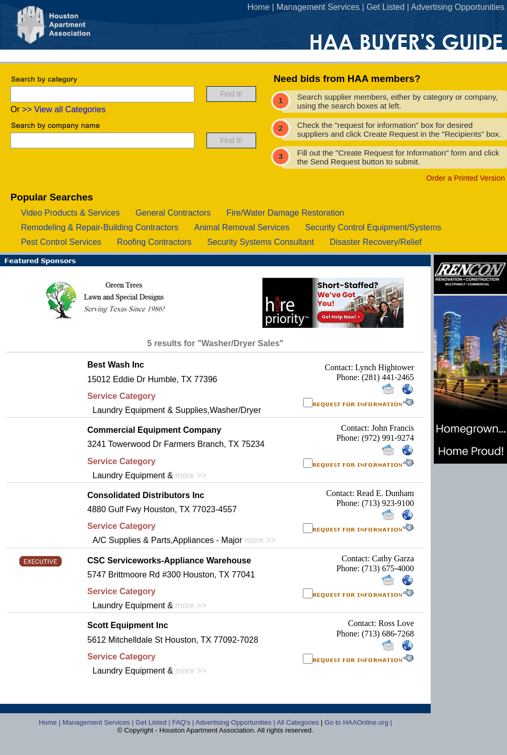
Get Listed (385, 7)
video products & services (70, 212)
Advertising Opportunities (457, 7)
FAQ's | (183, 722)
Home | (50, 722)
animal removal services (241, 227)
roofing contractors (154, 242)
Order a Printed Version (466, 178)
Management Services (318, 7)
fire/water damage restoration (285, 212)
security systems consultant (260, 242)
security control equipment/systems (373, 227)
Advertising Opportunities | (235, 722)
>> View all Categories (64, 109)
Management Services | (98, 722)
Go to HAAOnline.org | (358, 722)
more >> (190, 475)
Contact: (340, 367)
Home (258, 7)
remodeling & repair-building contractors (99, 227)
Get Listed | (153, 722)
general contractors (173, 212)
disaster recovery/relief (376, 242)
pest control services (61, 242)
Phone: (349, 377)
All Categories (298, 722)
